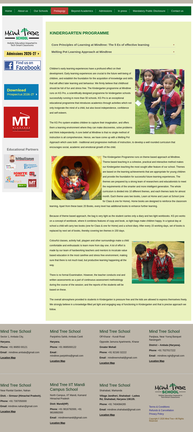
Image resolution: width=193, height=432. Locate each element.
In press (122, 10)
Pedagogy (60, 10)
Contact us (177, 10)
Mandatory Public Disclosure (149, 10)
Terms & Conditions (159, 406)
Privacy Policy (156, 414)
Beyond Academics (82, 10)
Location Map (8, 357)
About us (23, 10)
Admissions (105, 10)
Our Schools (41, 10)
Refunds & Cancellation (161, 410)
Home (8, 10)
